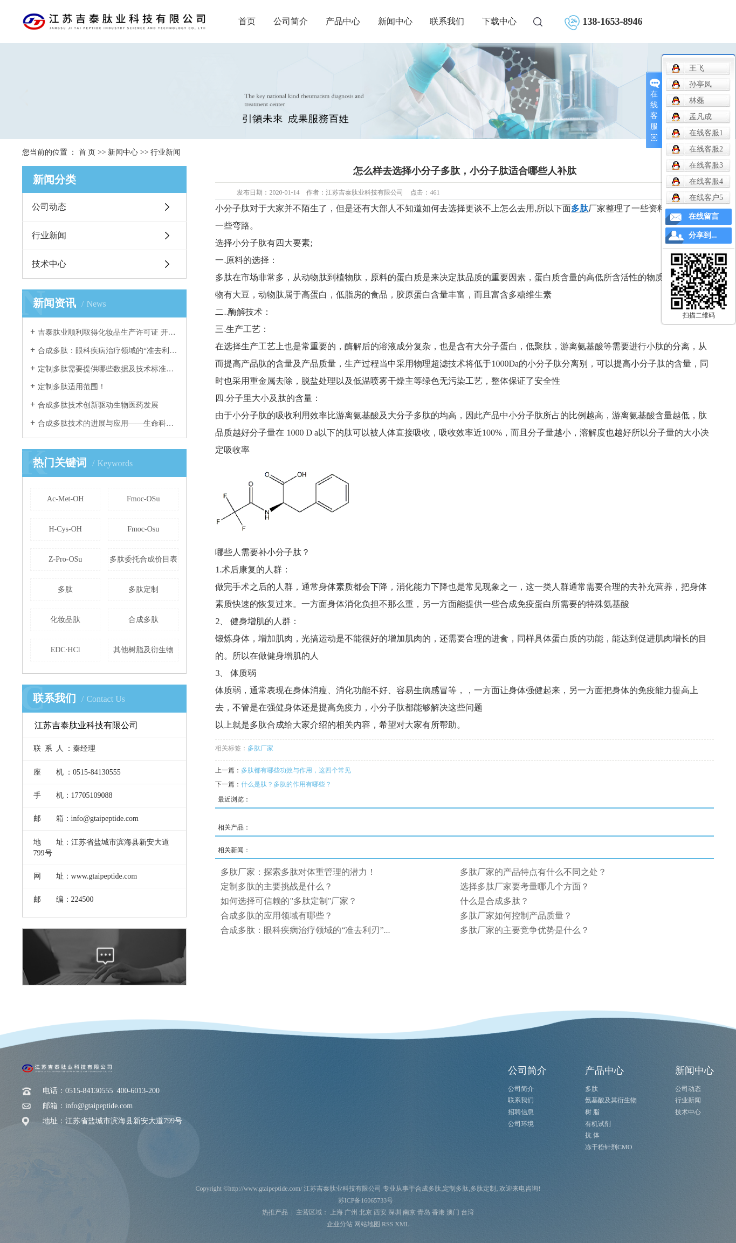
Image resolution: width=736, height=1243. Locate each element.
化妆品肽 (65, 620)
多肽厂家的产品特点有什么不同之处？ (533, 871)
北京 (365, 1212)
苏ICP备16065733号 (366, 1200)
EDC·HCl (65, 650)
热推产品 (275, 1212)
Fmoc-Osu (143, 529)
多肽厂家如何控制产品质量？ (516, 915)
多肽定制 (143, 589)
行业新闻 (165, 152)
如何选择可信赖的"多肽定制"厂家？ (289, 901)
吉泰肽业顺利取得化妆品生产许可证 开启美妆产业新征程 (108, 332)
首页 (247, 21)
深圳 (394, 1212)
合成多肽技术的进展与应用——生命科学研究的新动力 (108, 423)
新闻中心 (395, 21)
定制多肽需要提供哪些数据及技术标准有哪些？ (108, 369)
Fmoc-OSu (143, 499)
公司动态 (49, 206)
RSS (387, 1224)
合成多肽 (143, 620)
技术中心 (49, 263)
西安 (380, 1212)
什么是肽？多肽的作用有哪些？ (286, 784)
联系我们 (447, 21)
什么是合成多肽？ (494, 901)
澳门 (452, 1212)
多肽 (65, 589)
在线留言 (704, 216)
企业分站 (340, 1224)
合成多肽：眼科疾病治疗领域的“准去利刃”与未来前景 (108, 351)
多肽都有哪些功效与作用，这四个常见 (296, 770)
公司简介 (290, 21)
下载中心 (499, 21)
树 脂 (592, 1112)
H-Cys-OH (65, 529)
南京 (409, 1212)
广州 (351, 1212)
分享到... (703, 235)
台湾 (467, 1212)
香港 (438, 1212)
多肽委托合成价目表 (143, 559)
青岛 (423, 1212)
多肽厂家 (260, 748)
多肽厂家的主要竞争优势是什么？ (524, 930)
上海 (336, 1212)
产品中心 (343, 21)
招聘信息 (521, 1112)
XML (402, 1224)
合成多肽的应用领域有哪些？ (277, 915)
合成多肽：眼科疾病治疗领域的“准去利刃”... (305, 930)
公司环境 (521, 1124)
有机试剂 (598, 1124)
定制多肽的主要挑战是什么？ (277, 886)
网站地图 (367, 1224)
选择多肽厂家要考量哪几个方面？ (524, 886)
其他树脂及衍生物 (143, 650)
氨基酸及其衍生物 (611, 1100)
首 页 (87, 152)
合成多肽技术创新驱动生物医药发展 (98, 405)
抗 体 (592, 1135)
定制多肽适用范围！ (72, 387)
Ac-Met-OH (65, 499)
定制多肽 (456, 1188)
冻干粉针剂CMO (608, 1147)
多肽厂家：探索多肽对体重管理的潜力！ (298, 871)
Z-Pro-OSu (65, 559)
